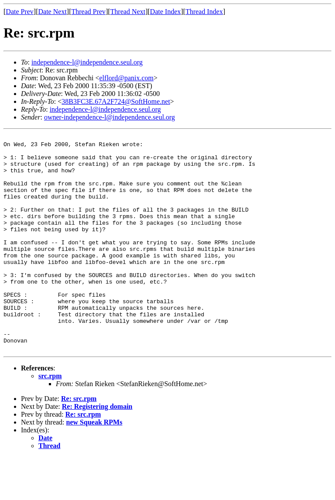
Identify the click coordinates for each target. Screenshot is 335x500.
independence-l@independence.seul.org (87, 62)
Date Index (165, 11)
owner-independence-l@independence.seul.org (109, 117)
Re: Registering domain (97, 449)
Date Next (52, 11)
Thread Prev (88, 11)
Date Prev (20, 11)
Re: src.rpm (78, 441)
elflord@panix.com (126, 78)
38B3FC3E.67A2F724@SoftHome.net (116, 101)
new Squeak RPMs (94, 465)
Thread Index (204, 11)
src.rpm (50, 419)
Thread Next (127, 11)
